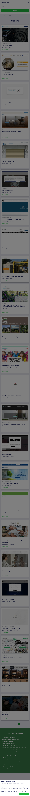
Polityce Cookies (23, 791)
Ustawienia (4, 793)
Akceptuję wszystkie (24, 793)
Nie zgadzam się (13, 793)
